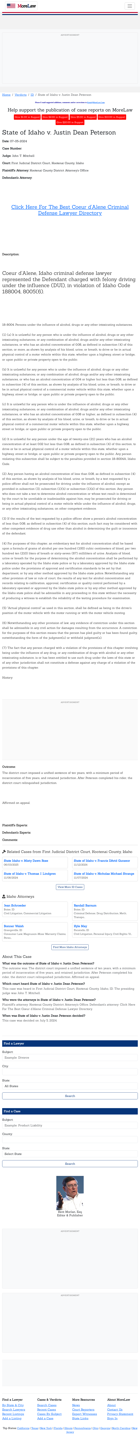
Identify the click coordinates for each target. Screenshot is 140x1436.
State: (6, 1080)
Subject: (7, 1052)
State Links (80, 1418)
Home (6, 95)
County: (7, 1134)
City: (5, 1066)
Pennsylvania (82, 1428)
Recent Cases (46, 1409)
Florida (58, 1428)
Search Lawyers (13, 1409)
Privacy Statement (120, 1414)
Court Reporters (83, 1409)
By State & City (13, 1405)
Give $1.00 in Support (27, 117)
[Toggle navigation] (130, 6)
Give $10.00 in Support (111, 117)
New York (46, 1428)
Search (70, 1096)
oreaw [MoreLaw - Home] (21, 6)
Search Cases (47, 1405)
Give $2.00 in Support (55, 117)
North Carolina (121, 1428)
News (76, 1405)
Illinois (68, 1428)
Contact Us (114, 1409)
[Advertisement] (70, 63)
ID (32, 95)
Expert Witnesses (84, 1414)
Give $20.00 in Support (70, 122)
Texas (34, 1428)
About (111, 1405)
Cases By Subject (49, 1414)
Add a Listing (12, 1418)
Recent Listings (13, 1414)
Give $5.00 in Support (83, 117)
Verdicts (21, 95)
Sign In (112, 1418)
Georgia (105, 1428)
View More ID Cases (70, 887)
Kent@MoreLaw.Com (95, 102)
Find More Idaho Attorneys (70, 947)
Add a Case (45, 1418)
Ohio (95, 1428)
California (23, 1428)
